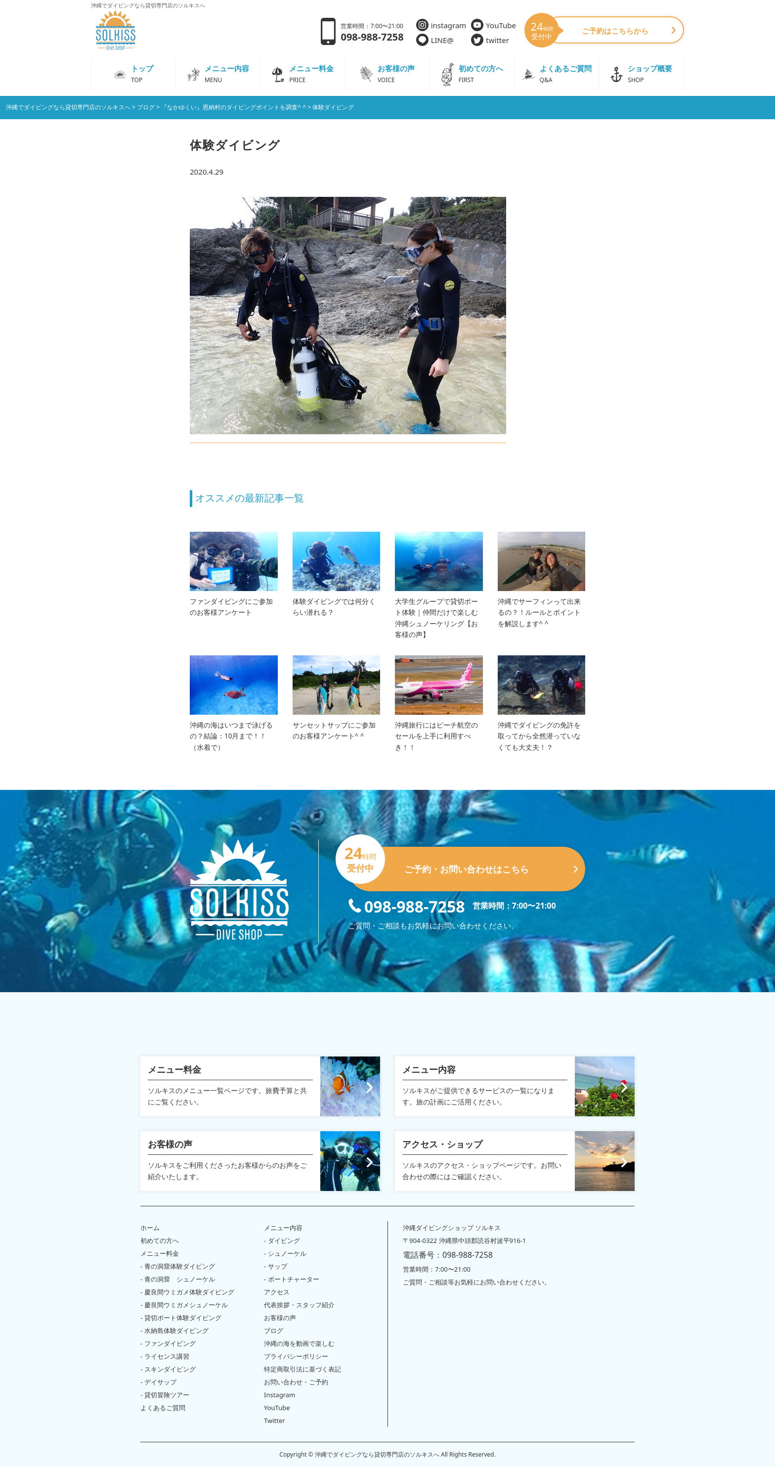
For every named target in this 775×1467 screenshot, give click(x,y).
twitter (490, 40)
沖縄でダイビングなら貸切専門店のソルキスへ (377, 1454)
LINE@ (435, 40)
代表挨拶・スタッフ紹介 (299, 1304)
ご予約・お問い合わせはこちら (463, 865)
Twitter (274, 1420)
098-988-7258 (406, 906)
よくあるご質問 (162, 1407)
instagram (441, 25)
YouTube (493, 25)
